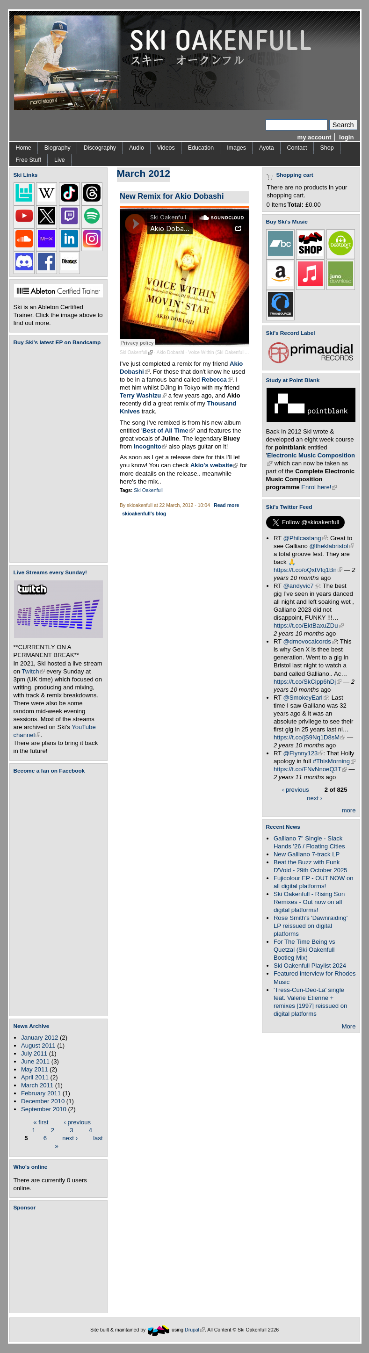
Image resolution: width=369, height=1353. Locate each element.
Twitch (33, 671)
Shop (327, 148)
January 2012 (39, 1037)
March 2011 (37, 1085)
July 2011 (34, 1053)
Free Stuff (28, 160)
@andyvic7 (301, 585)
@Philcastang (305, 538)
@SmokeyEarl (305, 697)
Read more (226, 505)
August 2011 (38, 1045)
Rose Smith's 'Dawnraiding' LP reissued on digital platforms (310, 925)
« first (40, 1121)
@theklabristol (331, 546)
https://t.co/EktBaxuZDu (309, 625)
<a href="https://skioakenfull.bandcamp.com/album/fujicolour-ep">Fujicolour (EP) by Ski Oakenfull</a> (56, 454)
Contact (297, 148)
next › (70, 1137)
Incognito (150, 446)
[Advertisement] (60, 1262)
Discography (100, 148)
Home (23, 148)
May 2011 (34, 1069)
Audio (136, 148)
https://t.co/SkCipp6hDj (307, 681)
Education (201, 148)
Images (236, 148)
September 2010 (43, 1109)
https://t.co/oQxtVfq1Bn (308, 569)
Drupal (195, 1329)
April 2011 (35, 1077)
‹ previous (77, 1121)
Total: (296, 204)
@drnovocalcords (310, 641)
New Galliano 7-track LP (307, 854)
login (346, 137)
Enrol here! (319, 487)
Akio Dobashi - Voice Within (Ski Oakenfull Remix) (211, 352)
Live (59, 160)
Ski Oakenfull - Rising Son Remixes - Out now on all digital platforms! (309, 901)
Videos (166, 148)
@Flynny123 (303, 753)
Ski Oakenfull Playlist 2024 (310, 965)
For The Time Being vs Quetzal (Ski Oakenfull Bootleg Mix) (304, 949)
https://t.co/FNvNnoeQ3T (310, 769)
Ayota (266, 148)
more (349, 810)
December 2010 (43, 1101)
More (349, 1026)
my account (314, 137)
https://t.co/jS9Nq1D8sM (309, 737)
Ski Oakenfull (136, 352)
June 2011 (35, 1061)
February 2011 (41, 1093)
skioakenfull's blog (144, 513)
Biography (57, 148)
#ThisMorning (334, 761)
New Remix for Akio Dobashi (172, 196)
